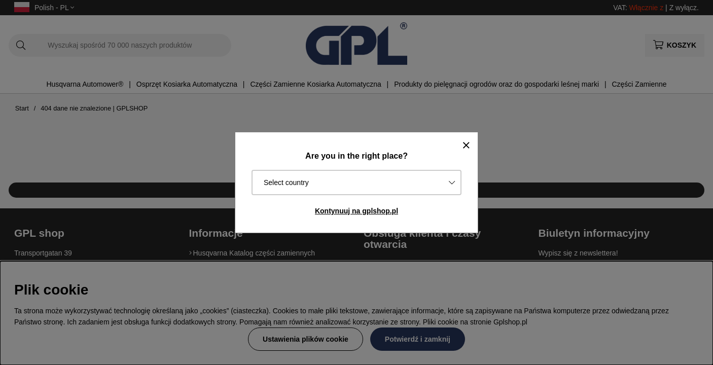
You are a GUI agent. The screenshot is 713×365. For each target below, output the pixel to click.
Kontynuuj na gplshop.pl (356, 211)
